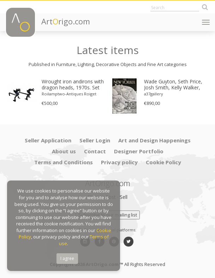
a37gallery (153, 93)
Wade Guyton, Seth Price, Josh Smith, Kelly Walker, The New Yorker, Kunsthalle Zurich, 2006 (176, 84)
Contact (95, 151)
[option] (56, 92)
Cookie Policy (163, 162)
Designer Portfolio (138, 151)
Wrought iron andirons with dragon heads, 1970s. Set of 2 (73, 84)
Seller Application (48, 140)
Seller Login (94, 140)
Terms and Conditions (63, 162)
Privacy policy (119, 162)
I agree (67, 258)
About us (64, 151)
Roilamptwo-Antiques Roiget (69, 93)
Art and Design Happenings (154, 140)
